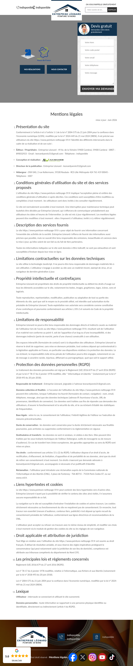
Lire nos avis (17, 660)
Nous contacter (59, 69)
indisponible (23, 7)
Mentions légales (58, 657)
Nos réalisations (32, 69)
